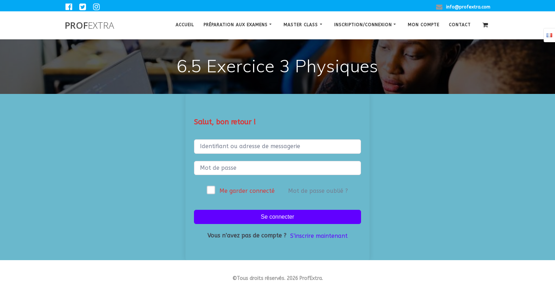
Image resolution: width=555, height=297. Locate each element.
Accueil (185, 24)
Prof (89, 25)
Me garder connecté (247, 190)
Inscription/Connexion (363, 24)
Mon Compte (423, 24)
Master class (301, 24)
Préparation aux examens (236, 24)
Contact (460, 24)
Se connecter (277, 217)
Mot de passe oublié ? (318, 190)
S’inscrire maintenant (319, 235)
